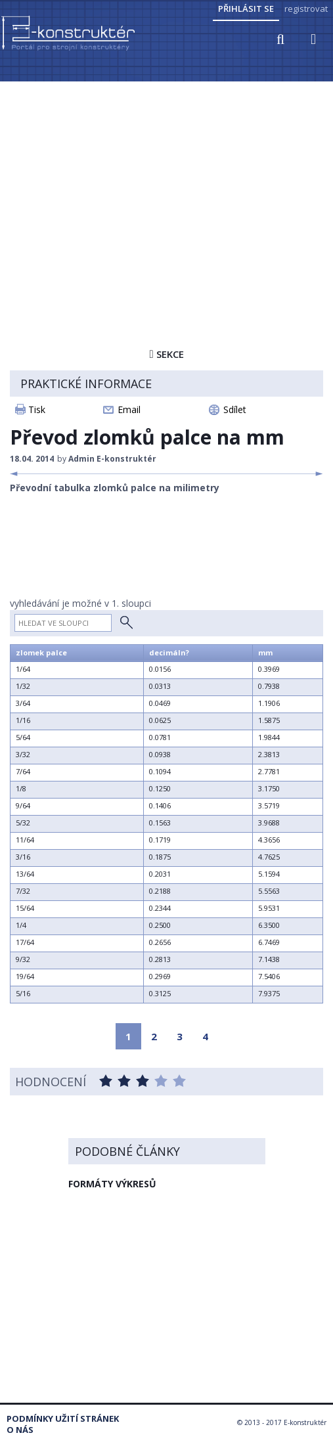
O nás (20, 1430)
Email (129, 409)
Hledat (126, 623)
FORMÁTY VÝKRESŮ (112, 1183)
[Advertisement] (166, 182)
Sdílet (234, 409)
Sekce (166, 354)
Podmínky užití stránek (63, 1419)
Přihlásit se (246, 8)
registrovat (306, 8)
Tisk (36, 409)
